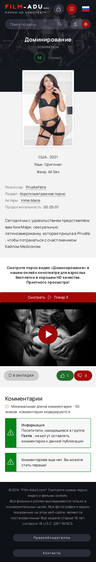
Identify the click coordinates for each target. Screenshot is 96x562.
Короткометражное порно (42, 193)
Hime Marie (30, 200)
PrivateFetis (36, 187)
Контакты (52, 553)
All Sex (53, 171)
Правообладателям (52, 537)
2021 (54, 157)
